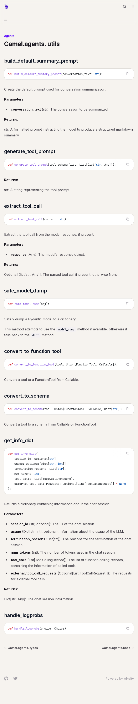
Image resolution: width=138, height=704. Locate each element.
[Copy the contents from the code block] (127, 74)
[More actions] (133, 7)
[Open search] (124, 6)
